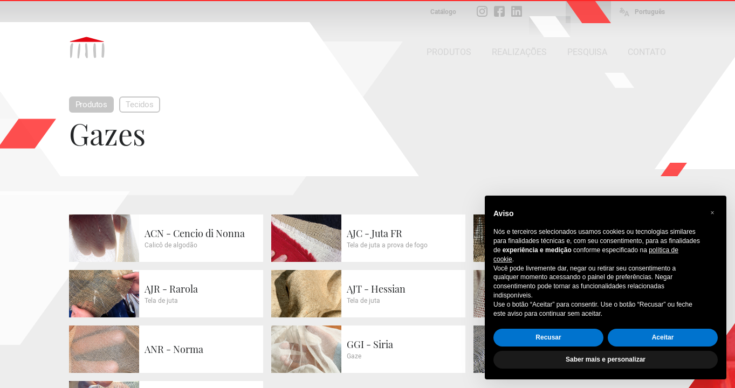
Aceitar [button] (663, 337)
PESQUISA (587, 52)
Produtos (91, 104)
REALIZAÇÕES (519, 52)
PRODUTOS (449, 52)
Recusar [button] (548, 337)
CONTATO (647, 52)
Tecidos (140, 104)
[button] (712, 212)
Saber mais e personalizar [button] (605, 359)
